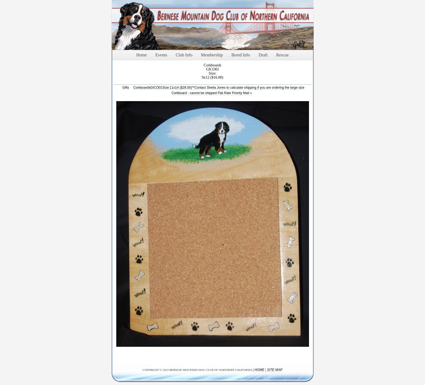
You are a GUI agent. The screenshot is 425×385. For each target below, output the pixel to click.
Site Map (274, 370)
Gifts (125, 87)
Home (259, 370)
